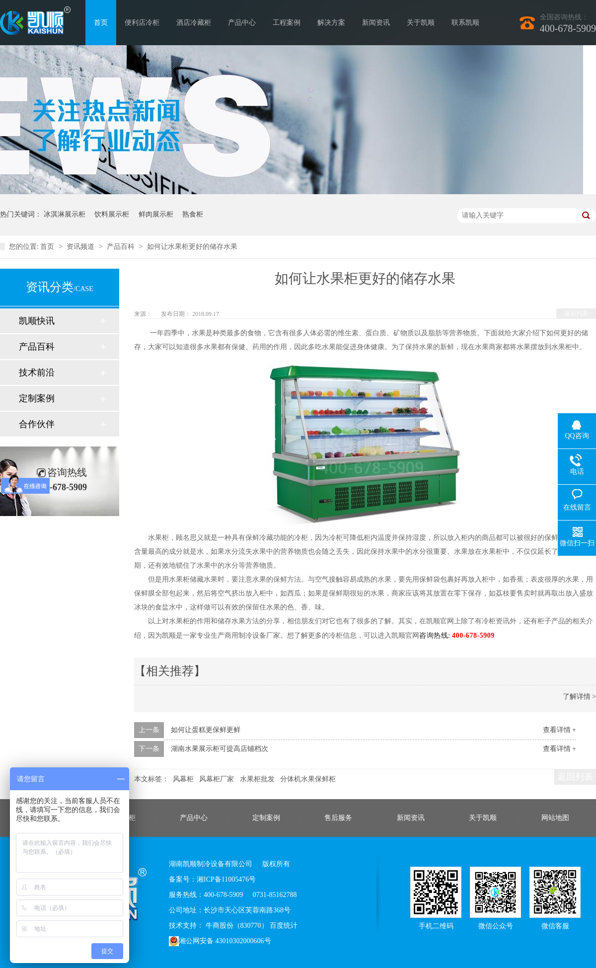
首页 (101, 22)
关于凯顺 (421, 22)
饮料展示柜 (111, 214)
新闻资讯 (376, 22)
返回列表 (576, 313)
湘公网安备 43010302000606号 (220, 941)
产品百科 (122, 246)
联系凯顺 (465, 22)
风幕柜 (183, 779)
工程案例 (286, 22)
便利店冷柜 (142, 22)
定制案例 (37, 398)
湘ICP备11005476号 (226, 879)
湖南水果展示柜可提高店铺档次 (219, 748)
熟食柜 (192, 214)
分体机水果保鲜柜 (308, 779)
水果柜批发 (257, 779)
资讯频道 (81, 246)
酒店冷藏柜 (193, 22)
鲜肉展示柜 (156, 214)
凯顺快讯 (37, 321)
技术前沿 (37, 372)
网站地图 (555, 817)
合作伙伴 (37, 424)
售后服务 (338, 817)
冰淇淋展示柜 (64, 214)
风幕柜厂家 (216, 779)
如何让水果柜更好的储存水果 (192, 246)
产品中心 (242, 22)
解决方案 (331, 22)
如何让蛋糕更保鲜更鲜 (205, 730)
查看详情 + (559, 730)
